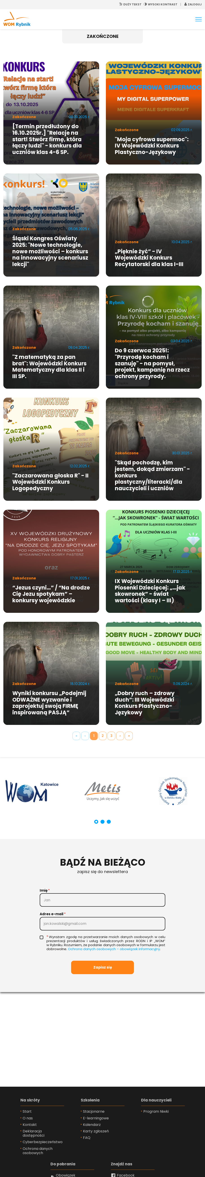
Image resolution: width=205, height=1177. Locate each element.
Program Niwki (156, 1111)
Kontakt (30, 1125)
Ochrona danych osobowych (37, 1151)
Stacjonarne (94, 1111)
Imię (44, 890)
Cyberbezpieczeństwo (43, 1142)
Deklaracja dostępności (33, 1133)
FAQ (86, 1138)
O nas (28, 1118)
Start (27, 1111)
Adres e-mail (51, 914)
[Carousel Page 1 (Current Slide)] (96, 822)
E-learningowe (96, 1118)
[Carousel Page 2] (102, 822)
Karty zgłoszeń (96, 1131)
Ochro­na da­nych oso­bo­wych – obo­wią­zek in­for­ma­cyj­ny (114, 949)
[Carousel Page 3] (109, 822)
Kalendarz (92, 1125)
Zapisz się (102, 967)
